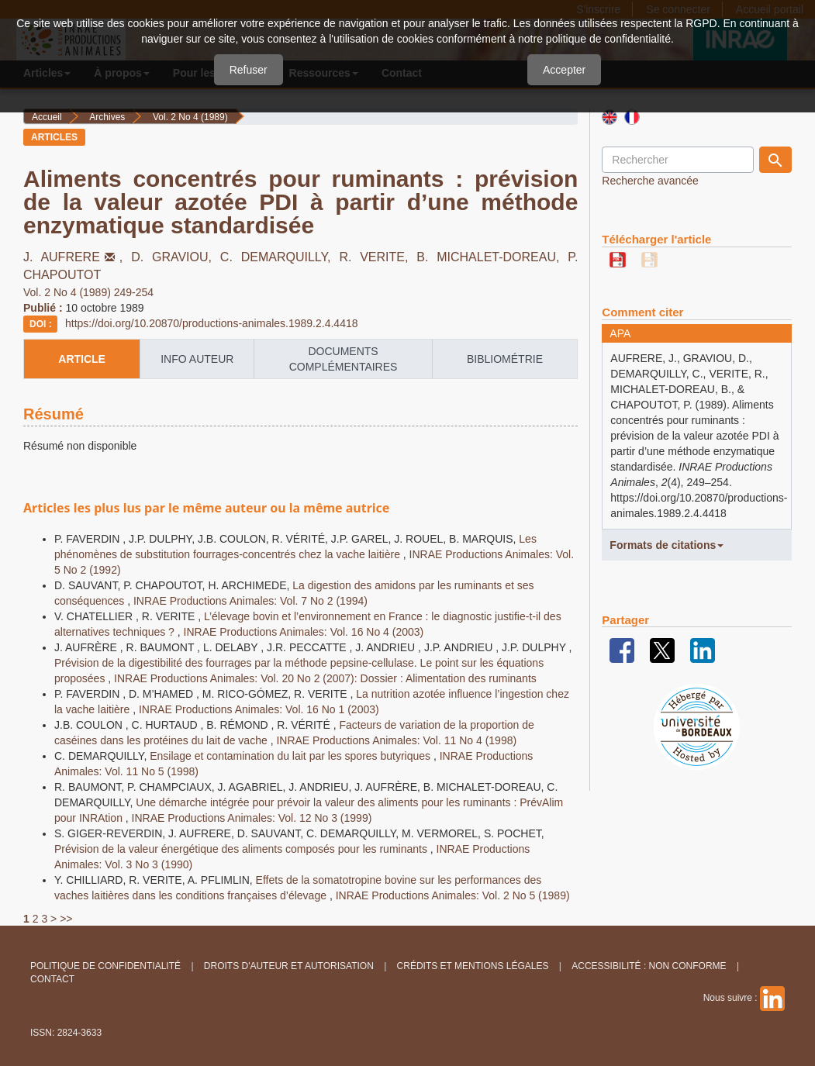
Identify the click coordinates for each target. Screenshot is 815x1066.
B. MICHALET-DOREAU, (492, 257)
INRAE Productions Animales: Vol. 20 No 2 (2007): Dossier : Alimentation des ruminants (325, 678)
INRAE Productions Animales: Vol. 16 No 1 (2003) (259, 709)
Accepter (564, 70)
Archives (107, 117)
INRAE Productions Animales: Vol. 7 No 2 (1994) (250, 601)
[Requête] (678, 160)
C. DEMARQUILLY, (280, 257)
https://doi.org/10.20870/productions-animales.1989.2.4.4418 (211, 323)
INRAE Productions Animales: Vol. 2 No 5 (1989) (453, 895)
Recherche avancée (650, 180)
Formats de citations (666, 545)
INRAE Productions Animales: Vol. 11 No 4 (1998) (396, 740)
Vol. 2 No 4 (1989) (190, 117)
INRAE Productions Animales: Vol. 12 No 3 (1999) (252, 818)
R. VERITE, (377, 257)
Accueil (47, 117)
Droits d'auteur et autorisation (289, 966)
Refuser (249, 70)
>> (66, 918)
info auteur (197, 359)
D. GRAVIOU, (175, 257)
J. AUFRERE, (77, 257)
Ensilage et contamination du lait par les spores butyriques (291, 756)
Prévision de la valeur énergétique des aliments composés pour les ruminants (242, 849)
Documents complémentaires (343, 359)
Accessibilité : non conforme (649, 966)
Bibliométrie (505, 359)
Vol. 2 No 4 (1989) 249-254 (88, 292)
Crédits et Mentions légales (473, 966)
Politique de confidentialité (105, 966)
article (81, 359)
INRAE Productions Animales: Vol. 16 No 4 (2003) (304, 632)
